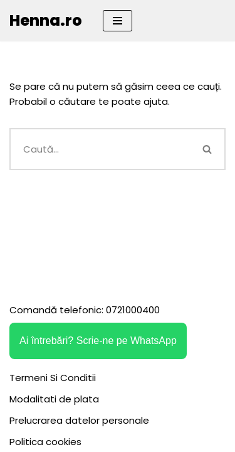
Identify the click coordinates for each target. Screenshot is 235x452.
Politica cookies (45, 441)
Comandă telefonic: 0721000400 (84, 309)
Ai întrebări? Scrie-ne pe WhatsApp (98, 340)
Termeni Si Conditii (52, 377)
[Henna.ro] (45, 21)
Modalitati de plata (54, 399)
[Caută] (100, 149)
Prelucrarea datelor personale (79, 420)
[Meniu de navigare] (117, 20)
